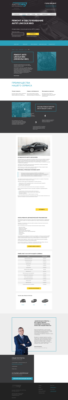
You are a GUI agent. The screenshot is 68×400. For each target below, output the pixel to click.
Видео (38, 14)
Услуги (24, 14)
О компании (16, 14)
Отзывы (33, 14)
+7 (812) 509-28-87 (50, 3)
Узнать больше (16, 75)
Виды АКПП (44, 14)
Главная (40, 385)
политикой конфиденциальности (17, 395)
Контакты (52, 14)
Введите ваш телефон (16, 31)
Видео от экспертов (42, 391)
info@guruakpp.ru (14, 368)
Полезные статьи (41, 392)
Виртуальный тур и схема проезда (51, 6)
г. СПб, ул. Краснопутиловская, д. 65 (50, 5)
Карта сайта (14, 397)
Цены (28, 14)
